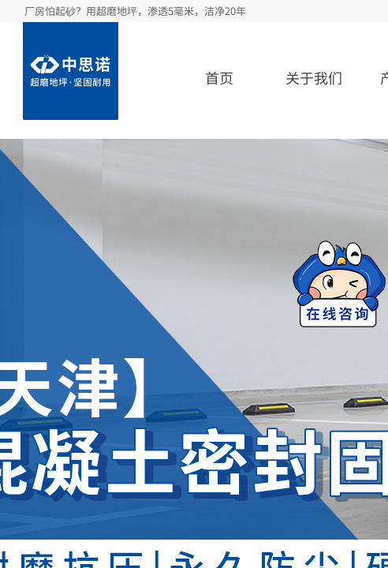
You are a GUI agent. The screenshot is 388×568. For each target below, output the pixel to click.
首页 (219, 77)
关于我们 (313, 77)
